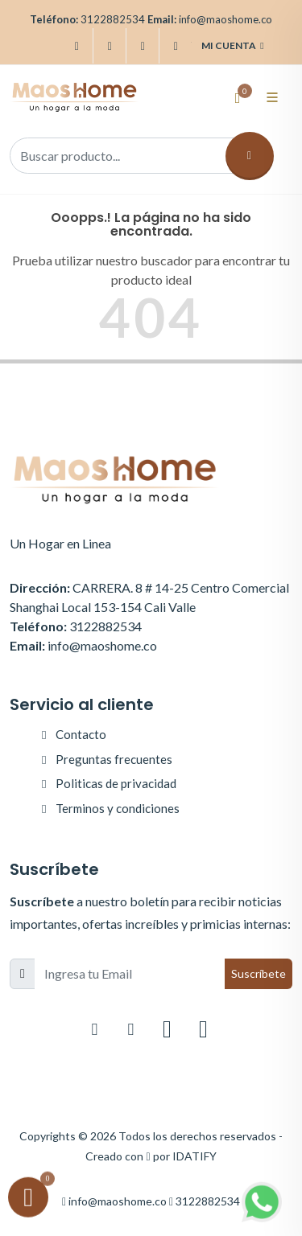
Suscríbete (258, 973)
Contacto (81, 734)
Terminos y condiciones (118, 808)
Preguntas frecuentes (114, 759)
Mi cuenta (232, 46)
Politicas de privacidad (116, 783)
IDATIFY (194, 1156)
